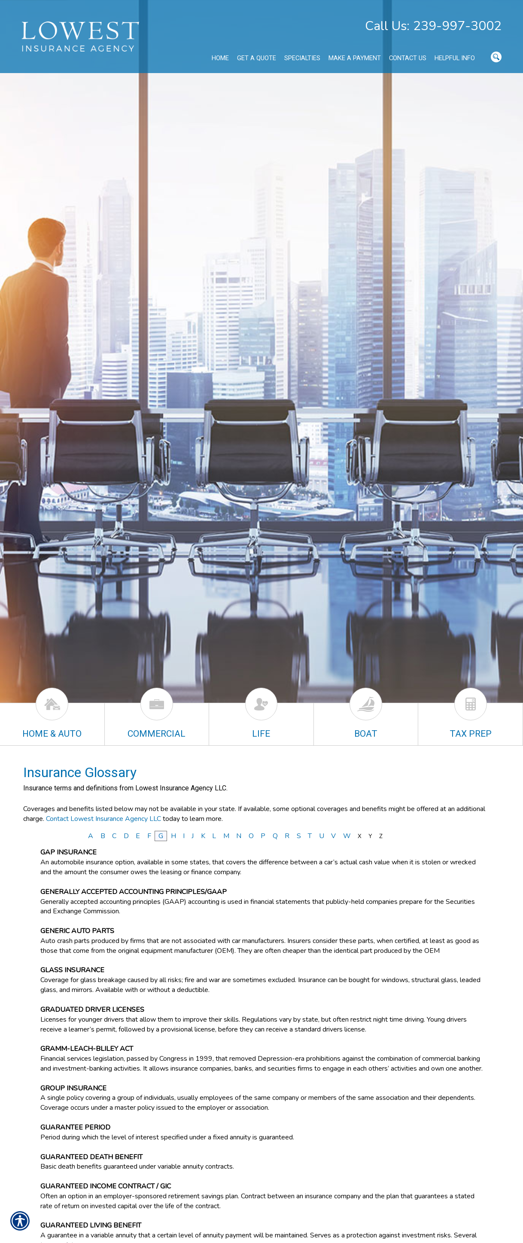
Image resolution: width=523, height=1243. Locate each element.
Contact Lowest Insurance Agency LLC (103, 819)
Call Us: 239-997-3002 (433, 26)
